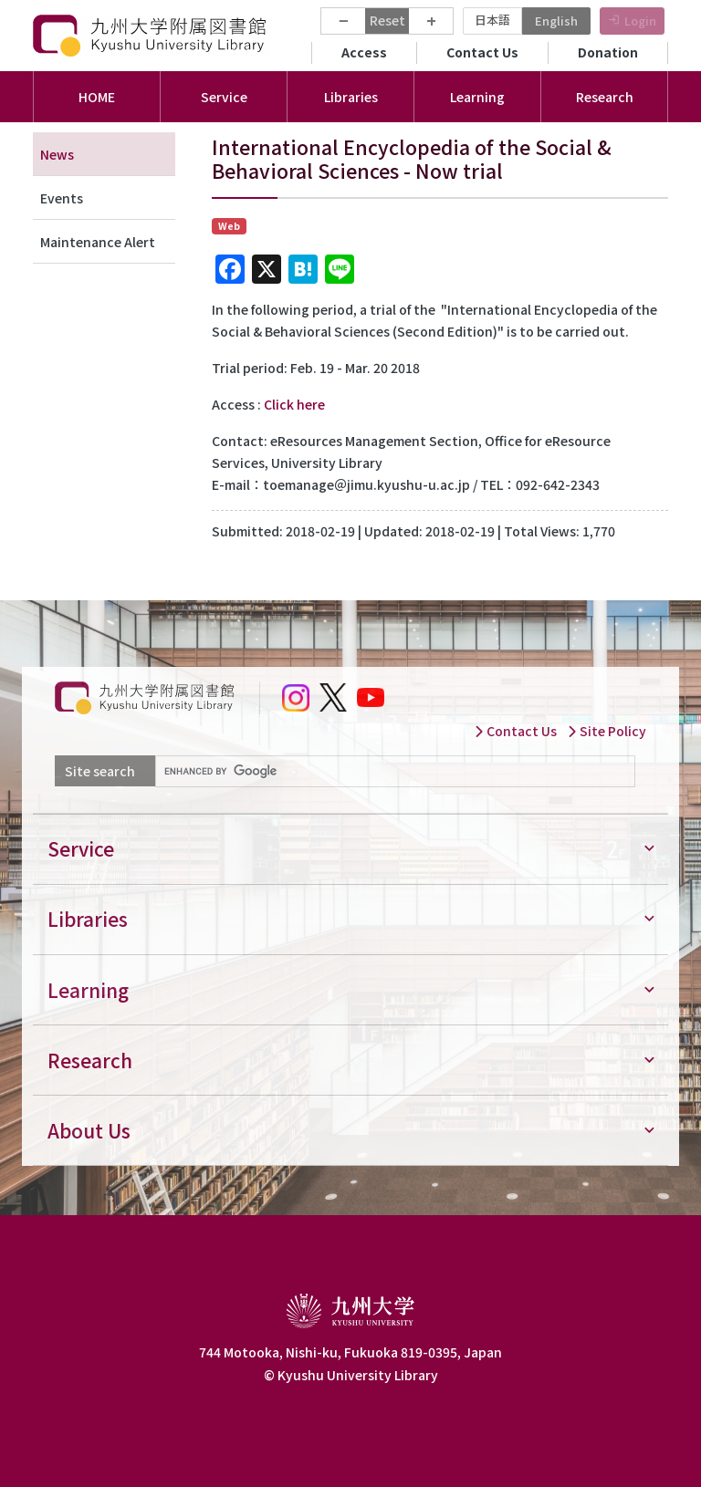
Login (640, 20)
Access (364, 52)
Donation (608, 52)
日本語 (492, 19)
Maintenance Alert (97, 242)
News (57, 154)
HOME (96, 97)
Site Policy (606, 731)
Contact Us (482, 52)
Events (61, 198)
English (556, 20)
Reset (387, 20)
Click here (294, 404)
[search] (393, 772)
